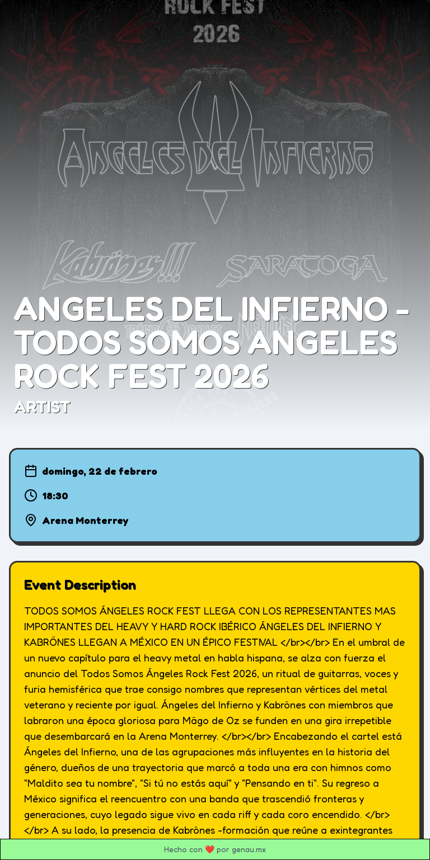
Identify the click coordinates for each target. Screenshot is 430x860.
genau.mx (249, 849)
